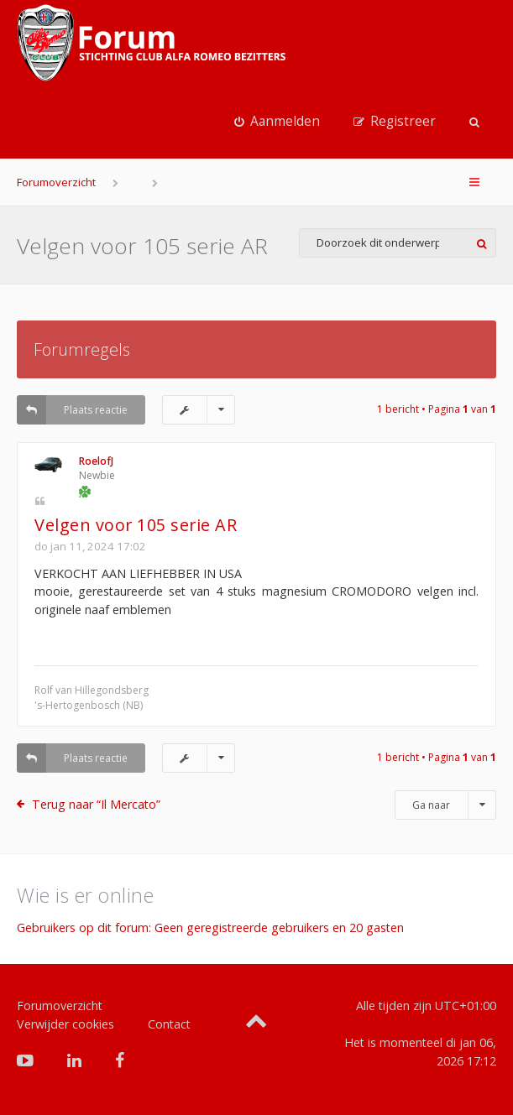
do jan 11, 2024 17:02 (90, 546)
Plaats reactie (72, 410)
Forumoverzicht (56, 182)
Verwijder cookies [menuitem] (65, 1024)
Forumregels (82, 349)
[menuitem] (277, 122)
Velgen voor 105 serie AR (142, 246)
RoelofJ (96, 461)
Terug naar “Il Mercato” (96, 804)
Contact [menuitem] (169, 1024)
